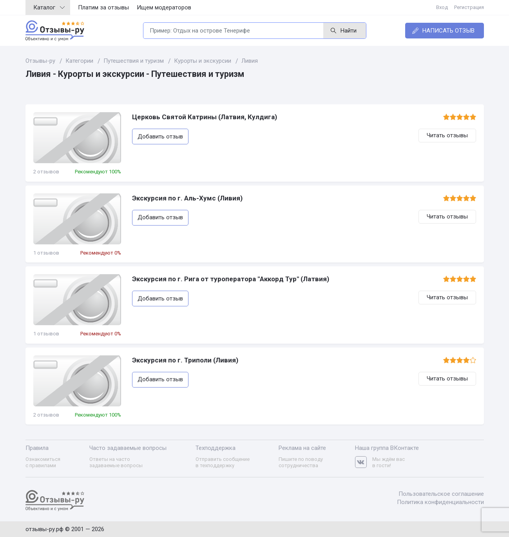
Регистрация (469, 7)
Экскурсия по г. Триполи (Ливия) (185, 360)
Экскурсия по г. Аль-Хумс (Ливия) (187, 198)
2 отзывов (46, 172)
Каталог (49, 7)
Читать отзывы (447, 135)
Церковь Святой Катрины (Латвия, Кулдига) (204, 117)
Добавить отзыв (160, 136)
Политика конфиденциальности (440, 502)
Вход (442, 7)
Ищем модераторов (164, 7)
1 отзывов (46, 253)
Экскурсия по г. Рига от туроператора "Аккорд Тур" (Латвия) (230, 279)
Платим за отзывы (103, 7)
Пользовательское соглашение (441, 493)
